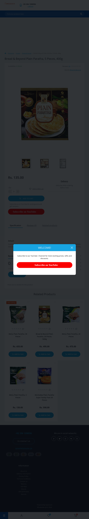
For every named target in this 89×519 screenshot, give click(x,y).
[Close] (72, 248)
